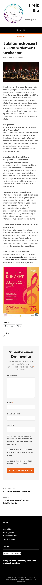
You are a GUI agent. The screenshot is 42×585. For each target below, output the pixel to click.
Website (10, 425)
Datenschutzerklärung (27, 579)
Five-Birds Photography (26, 577)
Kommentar (12, 375)
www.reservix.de (16, 257)
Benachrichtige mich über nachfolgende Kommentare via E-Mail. (20, 452)
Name (10, 403)
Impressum (21, 582)
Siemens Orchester (28, 259)
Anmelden (7, 529)
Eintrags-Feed (9, 532)
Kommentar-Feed (10, 536)
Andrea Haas (7, 57)
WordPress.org (9, 539)
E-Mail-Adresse (14, 414)
